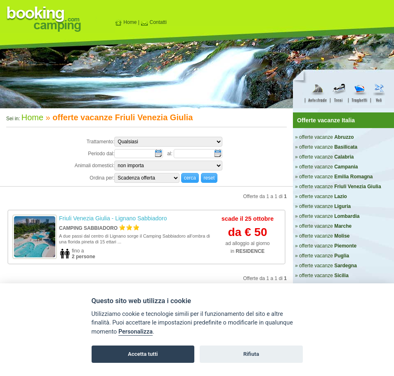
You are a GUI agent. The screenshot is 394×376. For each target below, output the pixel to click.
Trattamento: (101, 142)
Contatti (154, 22)
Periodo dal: (101, 153)
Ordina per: (102, 178)
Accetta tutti (143, 354)
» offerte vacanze (324, 137)
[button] (190, 177)
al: (170, 153)
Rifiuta (251, 354)
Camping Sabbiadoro (88, 228)
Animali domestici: (95, 165)
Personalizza (135, 331)
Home (126, 22)
